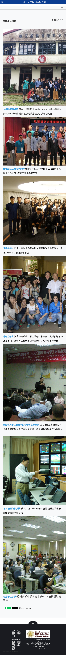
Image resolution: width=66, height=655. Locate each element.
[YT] (13, 636)
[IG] (18, 633)
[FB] (13, 633)
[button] (62, 8)
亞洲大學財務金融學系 (34, 2)
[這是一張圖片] (8, 608)
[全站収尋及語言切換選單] (3, 2)
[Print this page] (25, 608)
